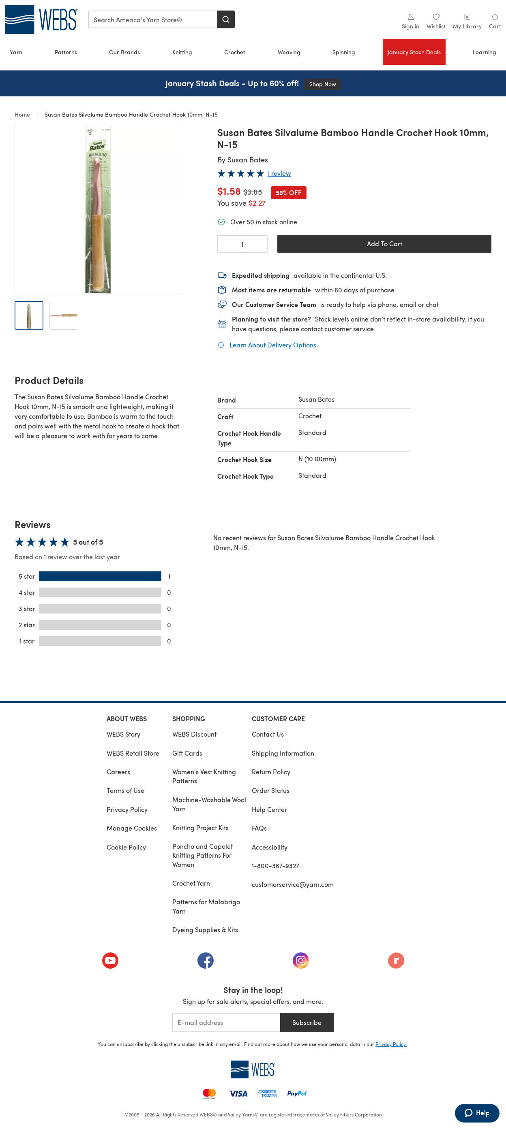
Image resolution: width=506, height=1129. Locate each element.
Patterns (66, 52)
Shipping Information (283, 753)
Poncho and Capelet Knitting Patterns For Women (202, 855)
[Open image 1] (29, 315)
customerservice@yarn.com (293, 884)
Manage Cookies (132, 828)
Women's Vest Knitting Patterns (204, 776)
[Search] (226, 19)
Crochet (234, 52)
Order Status (270, 790)
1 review (279, 173)
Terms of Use (125, 790)
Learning (484, 52)
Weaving (289, 52)
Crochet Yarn (191, 883)
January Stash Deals (414, 52)
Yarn (16, 52)
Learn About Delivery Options (272, 344)
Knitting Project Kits (200, 827)
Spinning (343, 52)
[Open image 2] (63, 315)
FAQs (259, 828)
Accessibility (269, 847)
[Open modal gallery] (99, 210)
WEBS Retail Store (133, 753)
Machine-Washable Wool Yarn (209, 804)
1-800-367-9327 (275, 865)
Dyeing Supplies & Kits (205, 929)
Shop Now (325, 84)
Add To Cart (384, 243)
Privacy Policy (127, 809)
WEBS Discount (194, 734)
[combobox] (153, 19)
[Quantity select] (242, 244)
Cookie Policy (126, 847)
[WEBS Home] (253, 1069)
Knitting (182, 52)
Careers (118, 771)
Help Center (269, 809)
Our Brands (124, 52)
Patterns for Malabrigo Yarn (206, 906)
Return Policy (271, 771)
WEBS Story (123, 734)
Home (23, 114)
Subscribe (307, 1022)
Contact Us (268, 734)
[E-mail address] (226, 1022)
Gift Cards (187, 753)
